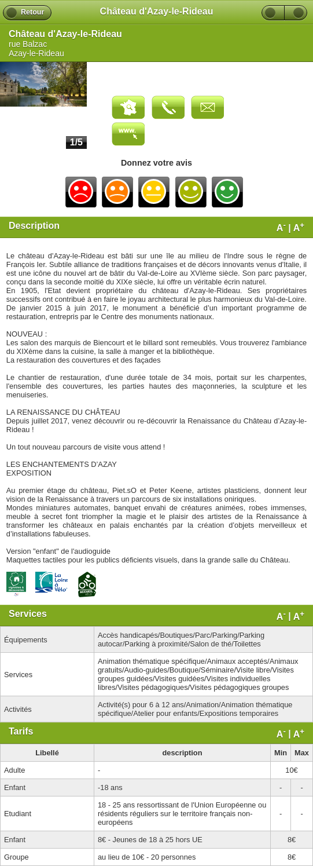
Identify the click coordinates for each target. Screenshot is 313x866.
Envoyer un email (207, 107)
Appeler (168, 107)
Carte (128, 107)
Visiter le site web (128, 134)
